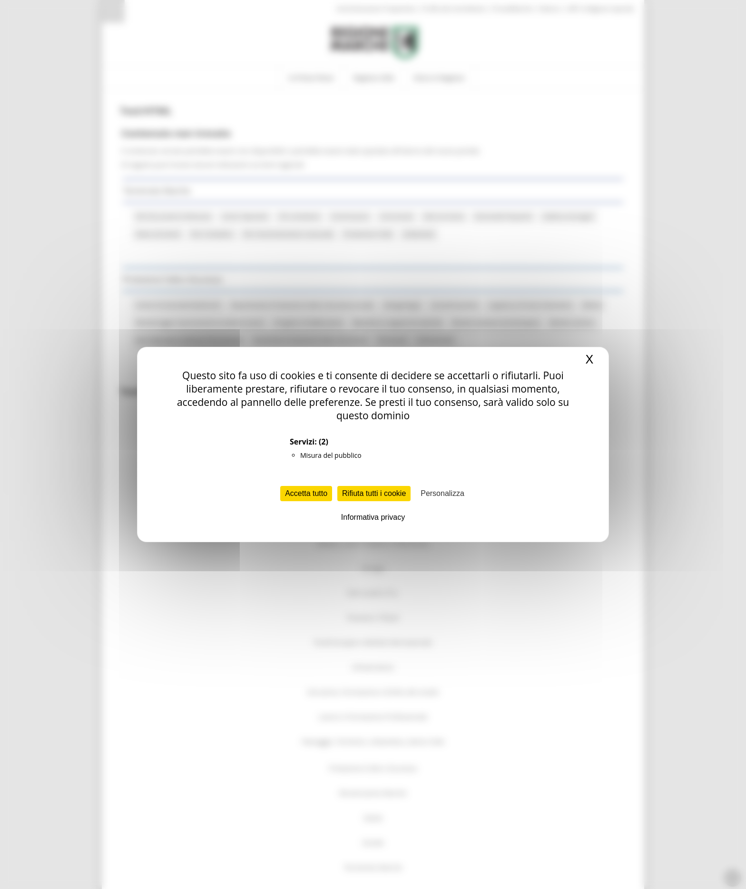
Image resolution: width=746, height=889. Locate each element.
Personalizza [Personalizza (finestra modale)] (442, 493)
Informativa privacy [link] (373, 517)
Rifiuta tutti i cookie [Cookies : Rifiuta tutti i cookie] (374, 493)
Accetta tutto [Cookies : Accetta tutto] (306, 493)
